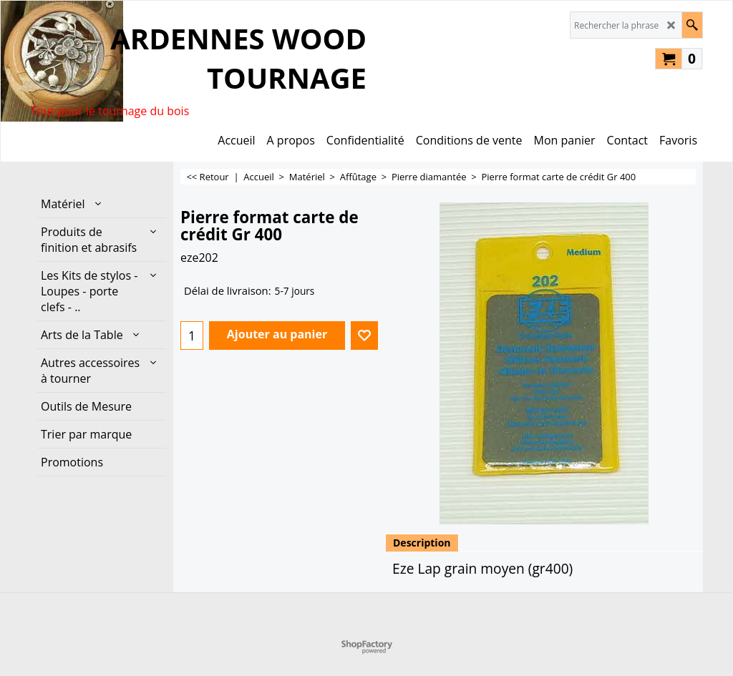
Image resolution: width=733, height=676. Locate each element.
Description (422, 542)
